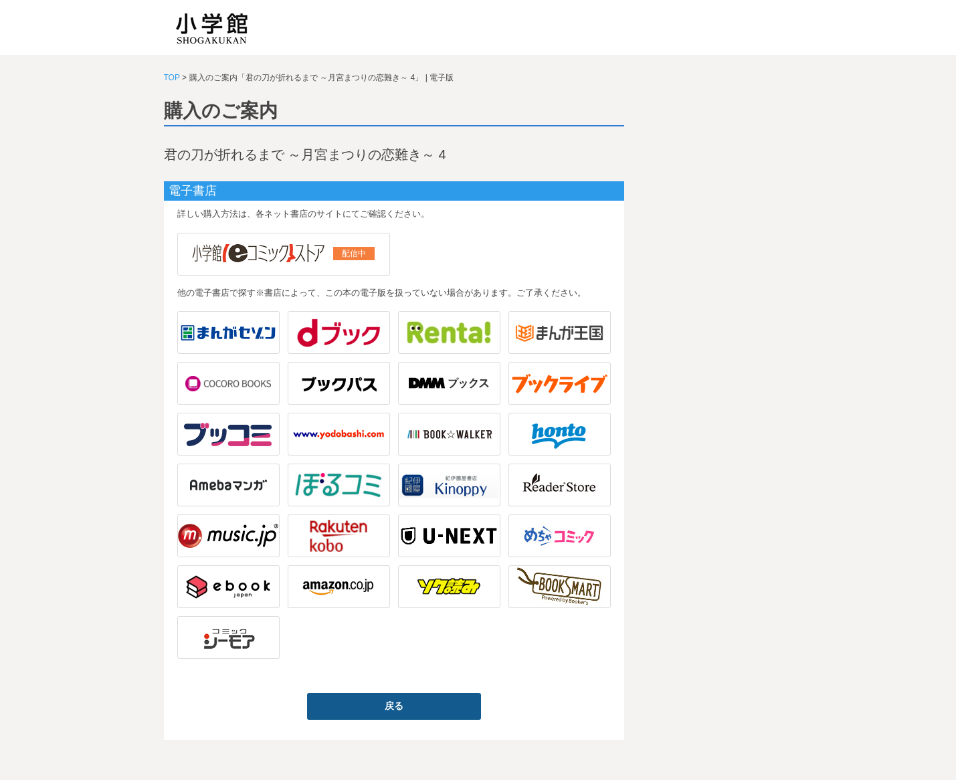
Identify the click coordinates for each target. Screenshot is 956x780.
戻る (394, 705)
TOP (172, 77)
